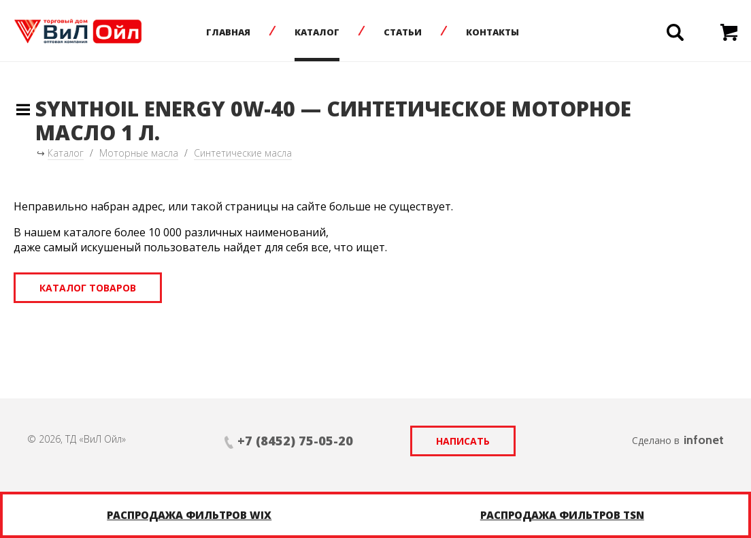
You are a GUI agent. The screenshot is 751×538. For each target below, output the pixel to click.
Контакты (492, 32)
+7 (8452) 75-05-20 (295, 440)
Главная (228, 32)
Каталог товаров (87, 287)
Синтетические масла (243, 152)
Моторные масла (138, 152)
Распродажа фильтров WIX (189, 515)
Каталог (317, 32)
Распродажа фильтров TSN (562, 515)
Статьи (403, 32)
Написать (463, 440)
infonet (704, 439)
